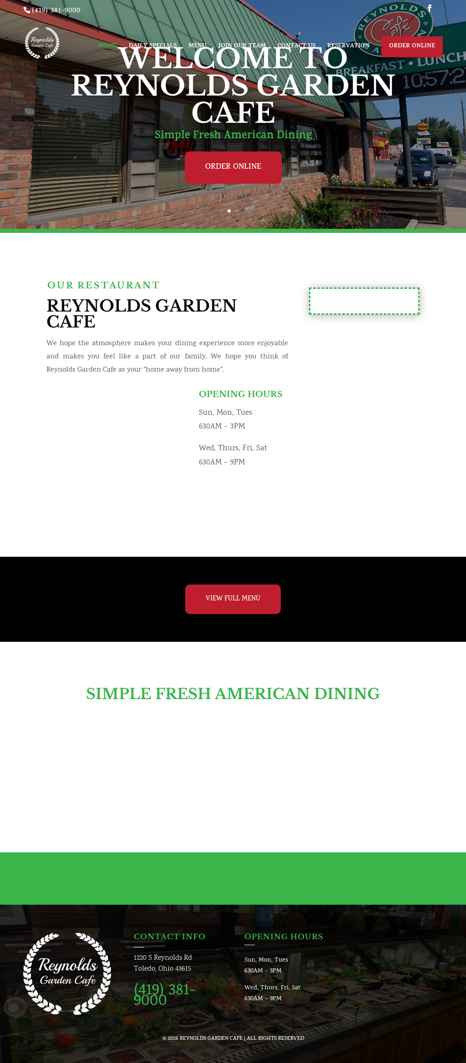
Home (107, 47)
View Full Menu (233, 599)
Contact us (296, 47)
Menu (197, 47)
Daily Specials (153, 47)
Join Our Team (242, 47)
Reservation (348, 47)
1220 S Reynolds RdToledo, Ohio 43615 (163, 963)
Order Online (412, 46)
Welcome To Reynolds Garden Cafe (233, 86)
